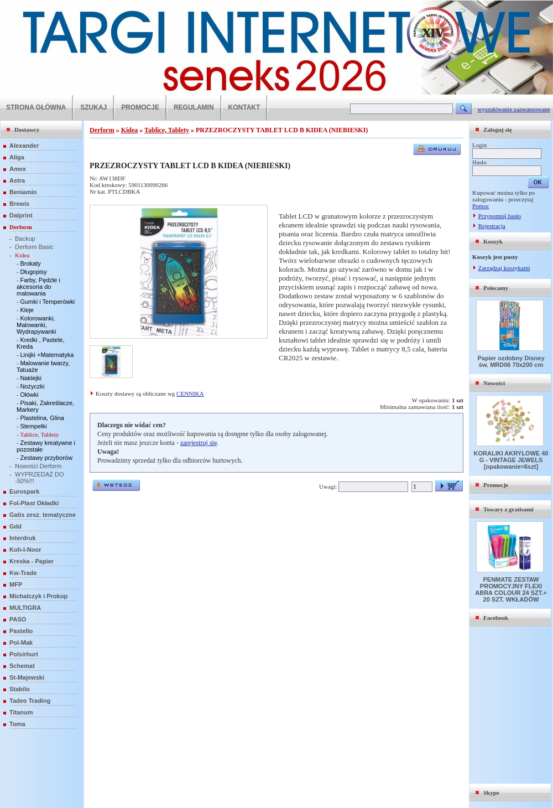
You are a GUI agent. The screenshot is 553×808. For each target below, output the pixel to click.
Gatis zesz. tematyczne (42, 514)
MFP (15, 584)
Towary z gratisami (508, 509)
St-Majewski (26, 677)
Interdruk (22, 538)
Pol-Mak (21, 642)
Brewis (19, 203)
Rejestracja (491, 225)
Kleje (26, 310)
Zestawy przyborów (46, 457)
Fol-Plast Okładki (34, 503)
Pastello (21, 631)
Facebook (495, 617)
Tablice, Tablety (39, 434)
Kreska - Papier (31, 561)
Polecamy (495, 287)
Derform (20, 227)
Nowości (494, 383)
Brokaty (30, 263)
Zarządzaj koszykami (504, 268)
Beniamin (23, 192)
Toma (17, 724)
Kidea (22, 255)
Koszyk (493, 241)
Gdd (15, 526)
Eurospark (24, 491)
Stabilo (19, 689)
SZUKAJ (93, 107)
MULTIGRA (25, 607)
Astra (17, 180)
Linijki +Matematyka (47, 354)
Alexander (24, 145)
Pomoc (480, 206)
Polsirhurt (23, 654)
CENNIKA (190, 393)
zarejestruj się (198, 443)
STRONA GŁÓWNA (36, 107)
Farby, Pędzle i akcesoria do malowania (38, 287)
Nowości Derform (38, 466)
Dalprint (21, 215)
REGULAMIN (194, 107)
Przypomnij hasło (499, 216)
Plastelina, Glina (42, 418)
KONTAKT (244, 107)
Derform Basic (34, 247)
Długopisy (33, 271)
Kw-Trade (23, 572)
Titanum (21, 712)
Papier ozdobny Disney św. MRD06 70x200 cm (510, 361)
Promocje (495, 484)
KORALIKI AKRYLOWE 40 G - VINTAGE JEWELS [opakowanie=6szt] (511, 460)
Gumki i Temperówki (47, 301)
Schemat (22, 665)
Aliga (16, 157)
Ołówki (29, 394)
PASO (17, 619)
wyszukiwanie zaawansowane (513, 109)
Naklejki (30, 378)
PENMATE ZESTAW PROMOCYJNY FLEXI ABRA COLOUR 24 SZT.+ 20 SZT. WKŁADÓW (510, 589)
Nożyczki (32, 386)
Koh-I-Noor (25, 549)
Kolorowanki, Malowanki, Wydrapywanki (36, 325)
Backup (25, 238)
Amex (17, 168)
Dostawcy (26, 129)
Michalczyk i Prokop (38, 596)
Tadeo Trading (29, 700)
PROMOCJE (140, 107)
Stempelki (33, 426)
